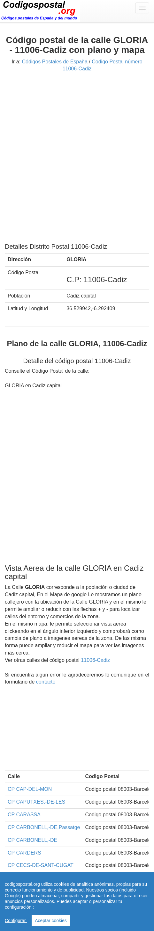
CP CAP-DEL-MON (30, 789)
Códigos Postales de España (54, 61)
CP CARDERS (24, 853)
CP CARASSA (24, 814)
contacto (45, 681)
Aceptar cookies (51, 920)
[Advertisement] (77, 160)
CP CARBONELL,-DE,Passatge (44, 827)
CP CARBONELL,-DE (32, 840)
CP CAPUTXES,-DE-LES (36, 802)
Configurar (16, 920)
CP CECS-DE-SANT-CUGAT (40, 865)
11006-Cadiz (95, 660)
